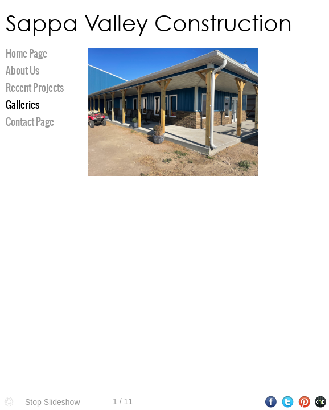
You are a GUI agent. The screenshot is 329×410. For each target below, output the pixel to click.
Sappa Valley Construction (149, 23)
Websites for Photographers (321, 402)
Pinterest (304, 402)
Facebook (271, 402)
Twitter (288, 402)
